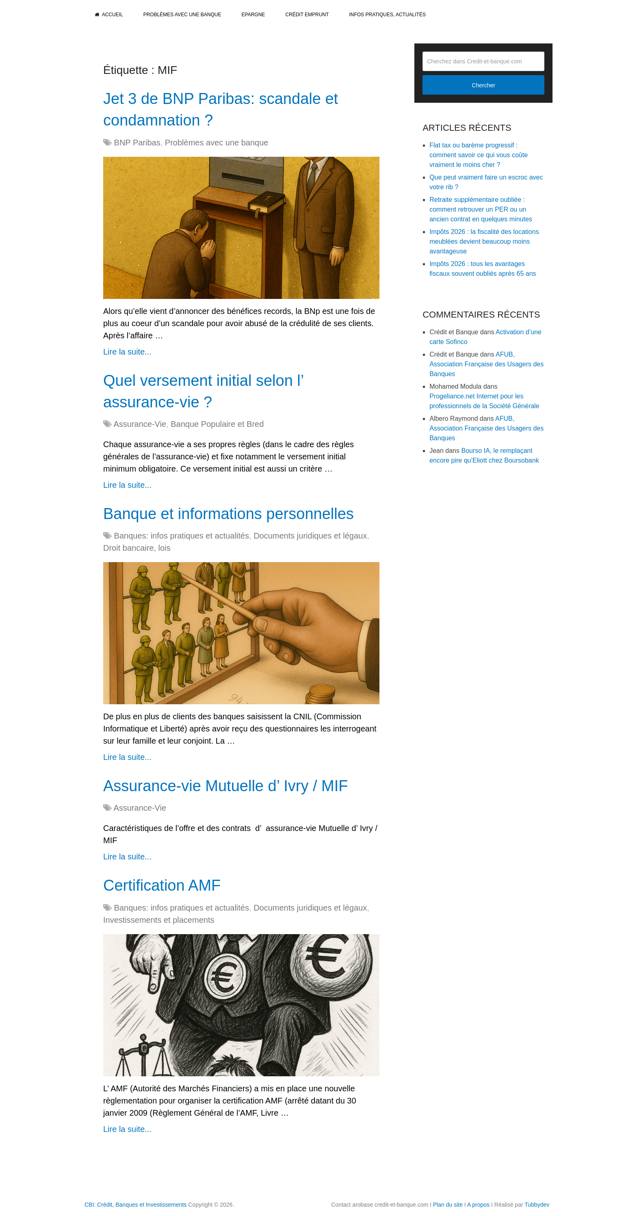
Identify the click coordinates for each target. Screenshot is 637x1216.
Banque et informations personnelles (228, 513)
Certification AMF (162, 885)
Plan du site (448, 1204)
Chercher (483, 85)
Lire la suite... (127, 351)
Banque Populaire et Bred (217, 424)
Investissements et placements (158, 919)
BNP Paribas (137, 142)
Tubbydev (536, 1204)
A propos (478, 1204)
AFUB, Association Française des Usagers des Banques (486, 364)
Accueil (109, 14)
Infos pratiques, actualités (387, 14)
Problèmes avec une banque (182, 14)
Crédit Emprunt (307, 14)
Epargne (253, 14)
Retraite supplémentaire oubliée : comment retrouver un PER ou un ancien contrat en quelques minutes (480, 209)
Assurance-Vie (139, 424)
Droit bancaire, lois (137, 547)
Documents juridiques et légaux (310, 535)
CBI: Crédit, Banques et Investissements (135, 1204)
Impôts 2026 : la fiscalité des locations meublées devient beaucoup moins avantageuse (484, 241)
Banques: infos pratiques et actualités (181, 535)
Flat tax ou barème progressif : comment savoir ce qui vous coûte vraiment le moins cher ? (478, 155)
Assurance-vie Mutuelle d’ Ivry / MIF (225, 785)
